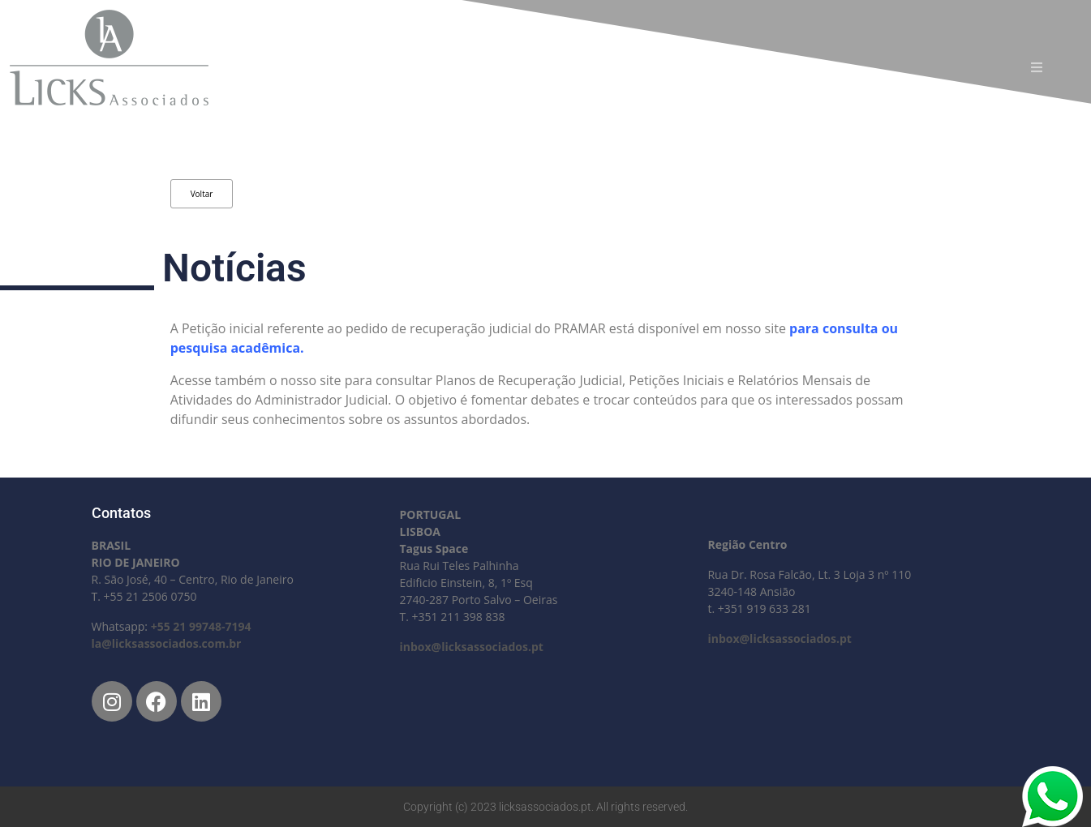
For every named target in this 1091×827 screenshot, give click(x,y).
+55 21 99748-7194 (201, 626)
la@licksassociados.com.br (167, 643)
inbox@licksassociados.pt (471, 646)
